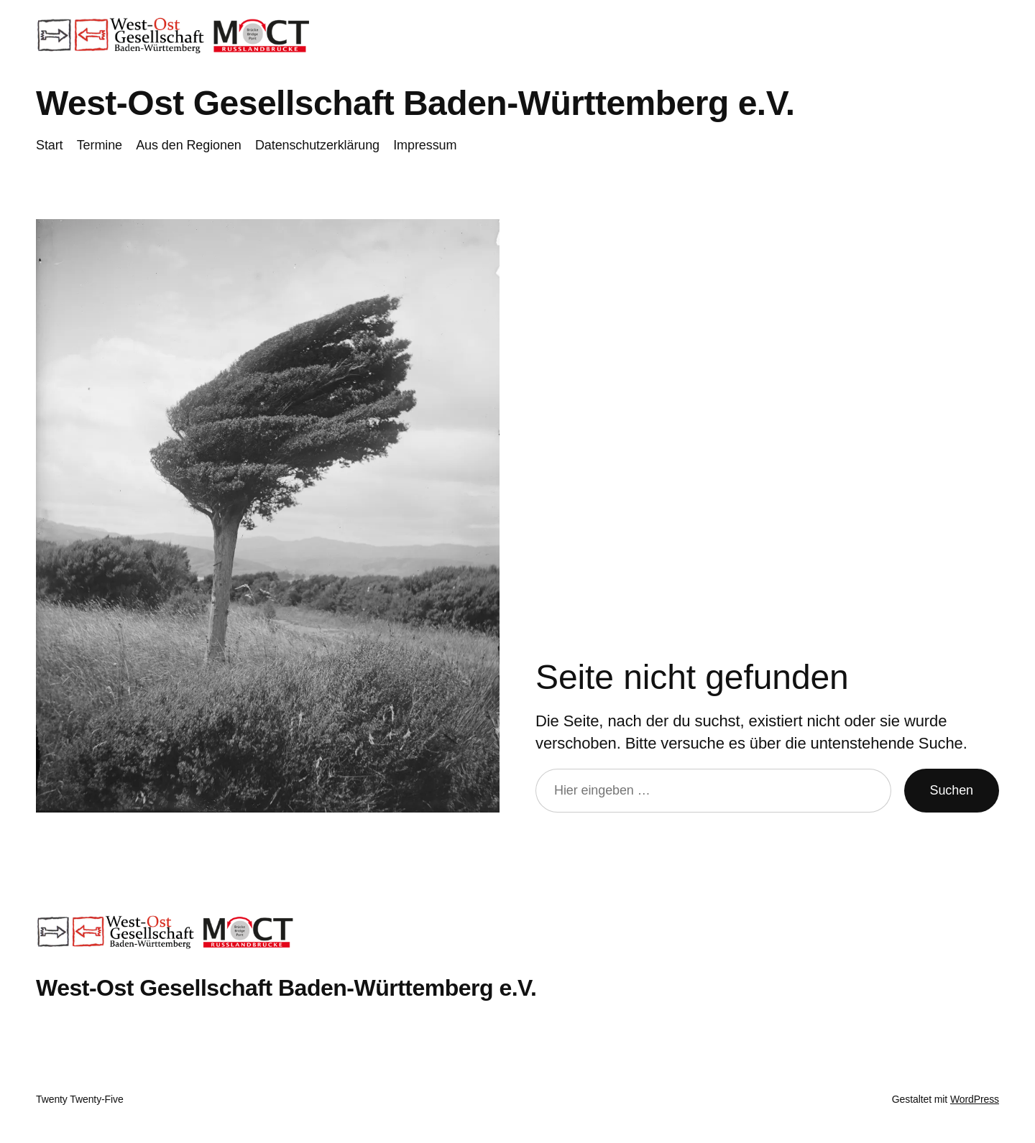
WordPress (974, 1099)
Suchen (951, 790)
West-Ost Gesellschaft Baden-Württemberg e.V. (415, 103)
